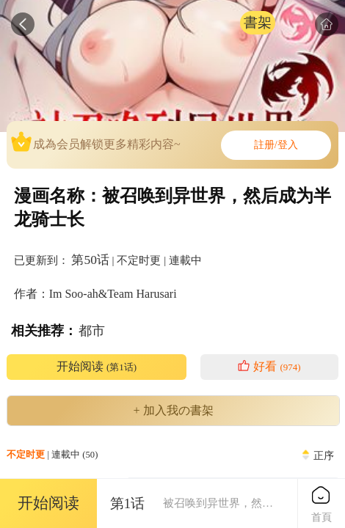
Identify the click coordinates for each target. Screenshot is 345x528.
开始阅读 (97, 366)
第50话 (90, 259)
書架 (258, 22)
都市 (92, 330)
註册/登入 (276, 144)
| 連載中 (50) (52, 455)
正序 (323, 455)
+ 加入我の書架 (173, 410)
